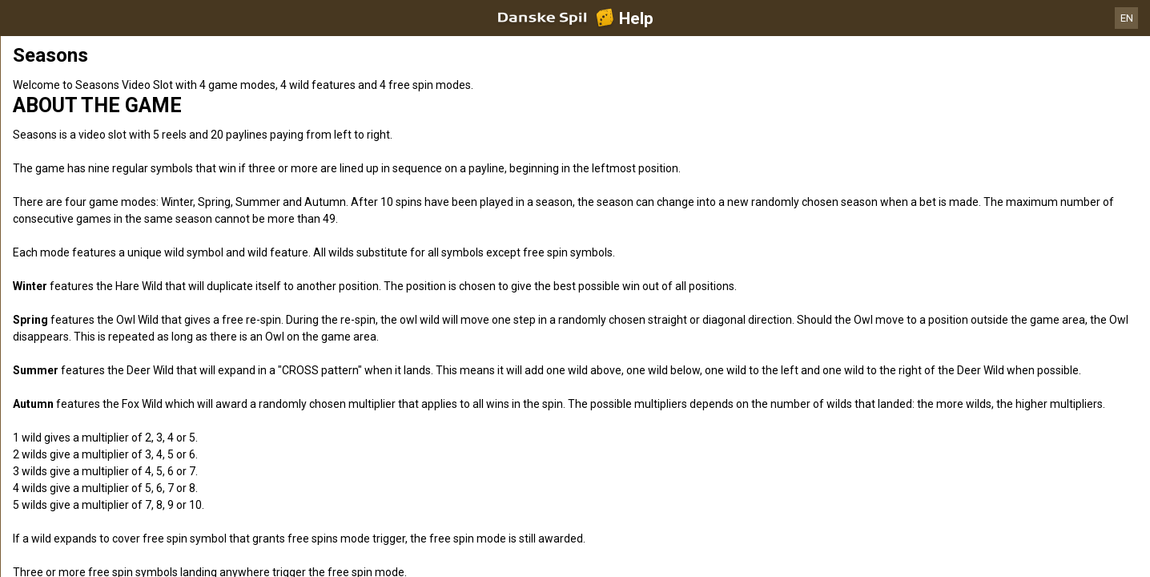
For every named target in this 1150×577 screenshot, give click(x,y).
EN (1126, 18)
